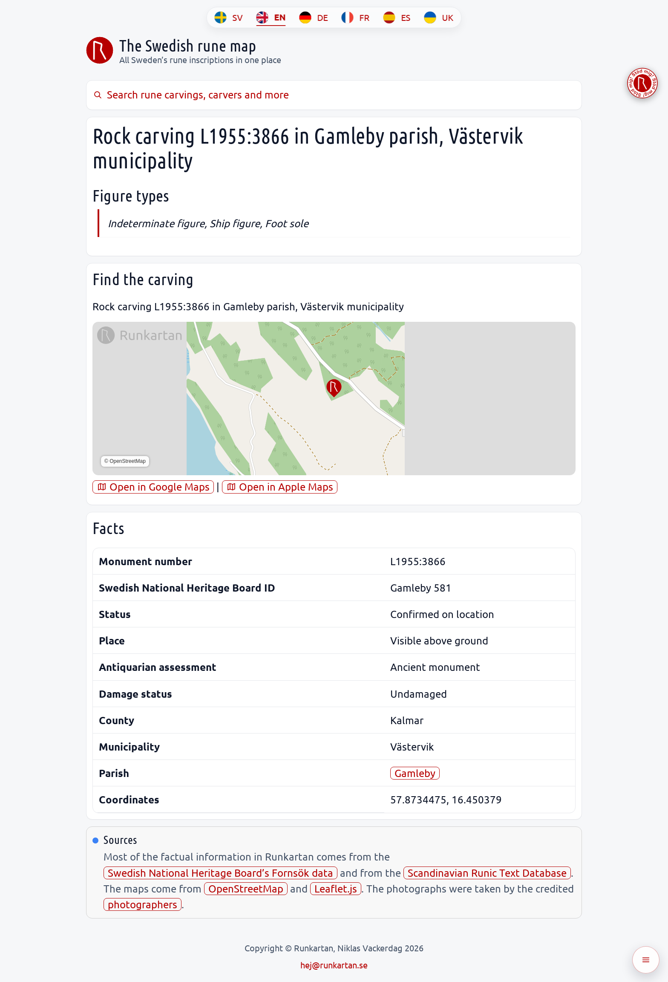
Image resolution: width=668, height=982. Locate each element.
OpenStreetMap (245, 888)
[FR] (355, 17)
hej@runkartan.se (334, 964)
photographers (142, 904)
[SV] (228, 17)
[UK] (439, 17)
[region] (334, 398)
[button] (334, 388)
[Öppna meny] (645, 959)
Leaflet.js (335, 888)
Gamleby (414, 773)
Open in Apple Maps (279, 486)
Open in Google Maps (153, 486)
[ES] (397, 17)
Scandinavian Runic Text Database (487, 872)
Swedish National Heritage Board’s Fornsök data (220, 872)
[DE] (313, 17)
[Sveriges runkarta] (99, 50)
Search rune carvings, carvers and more (190, 94)
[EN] (271, 17)
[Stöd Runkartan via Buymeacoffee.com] (642, 83)
